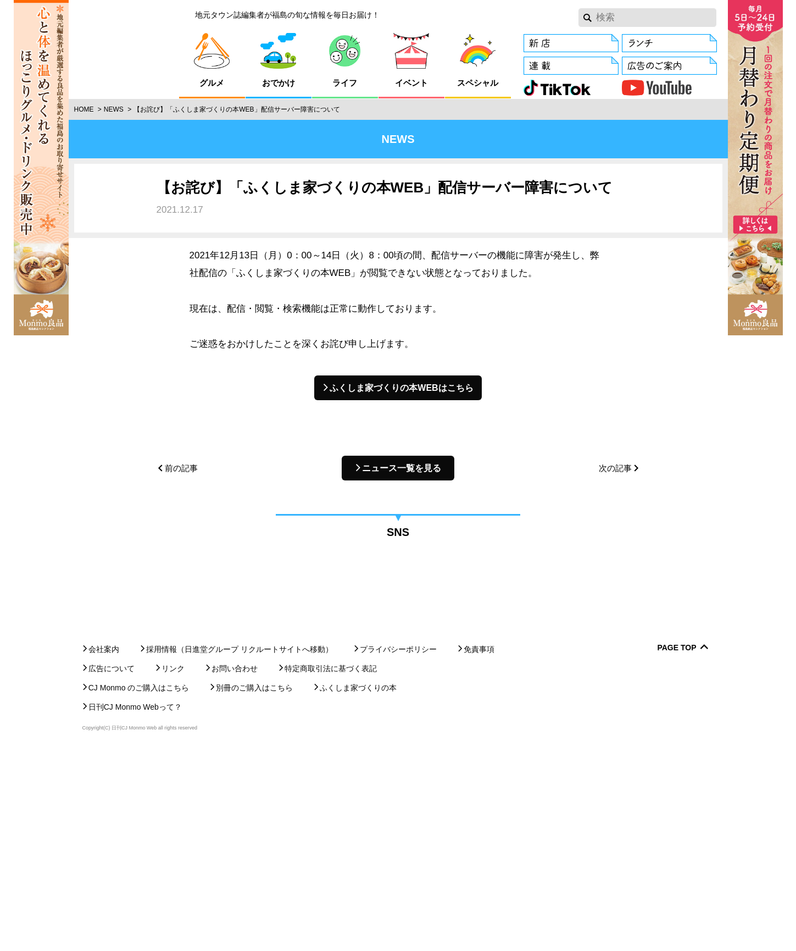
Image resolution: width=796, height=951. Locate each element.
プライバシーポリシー (398, 847)
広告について (111, 866)
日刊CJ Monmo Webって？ (135, 905)
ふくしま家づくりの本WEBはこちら (401, 387)
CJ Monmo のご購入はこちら (139, 886)
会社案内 (103, 847)
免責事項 (479, 847)
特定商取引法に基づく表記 (331, 866)
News (114, 109)
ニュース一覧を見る (401, 468)
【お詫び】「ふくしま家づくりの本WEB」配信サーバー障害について (236, 109)
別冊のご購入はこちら (254, 886)
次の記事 (615, 468)
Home (84, 109)
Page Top (676, 846)
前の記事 (181, 468)
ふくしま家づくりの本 (358, 886)
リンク (173, 866)
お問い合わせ (234, 866)
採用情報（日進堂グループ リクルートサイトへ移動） (239, 847)
